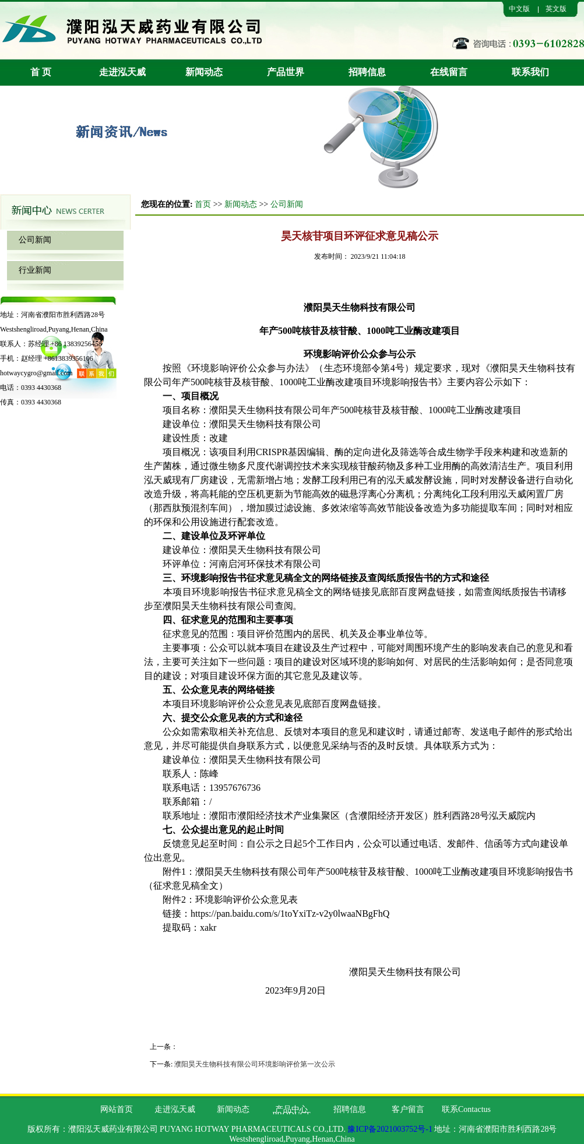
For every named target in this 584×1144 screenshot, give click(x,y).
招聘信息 (367, 72)
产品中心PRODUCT (291, 1112)
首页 (203, 204)
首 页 (40, 72)
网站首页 (116, 1109)
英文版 (556, 9)
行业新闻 (35, 270)
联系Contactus (466, 1109)
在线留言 (448, 72)
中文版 (519, 9)
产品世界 (285, 72)
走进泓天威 (122, 72)
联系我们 (530, 72)
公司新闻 (35, 239)
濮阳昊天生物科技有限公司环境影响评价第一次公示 (254, 1064)
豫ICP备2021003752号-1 (389, 1129)
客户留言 (408, 1109)
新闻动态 (204, 72)
